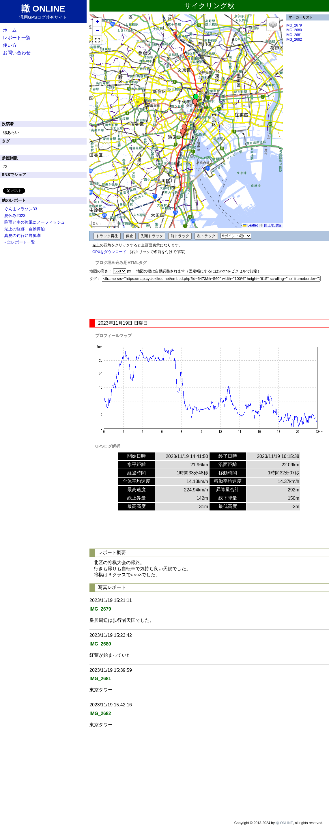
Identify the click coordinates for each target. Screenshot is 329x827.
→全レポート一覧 (19, 242)
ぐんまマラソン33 (20, 209)
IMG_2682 (294, 40)
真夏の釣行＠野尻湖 (22, 235)
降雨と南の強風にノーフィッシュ (34, 222)
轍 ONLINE (284, 823)
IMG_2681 (294, 35)
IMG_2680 (294, 30)
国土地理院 (272, 225)
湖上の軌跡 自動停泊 (24, 229)
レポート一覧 (17, 37)
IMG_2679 (294, 25)
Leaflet (250, 225)
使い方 (10, 45)
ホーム (10, 30)
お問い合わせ (17, 52)
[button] (196, 98)
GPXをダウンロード (109, 252)
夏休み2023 (14, 215)
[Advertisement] (209, 300)
